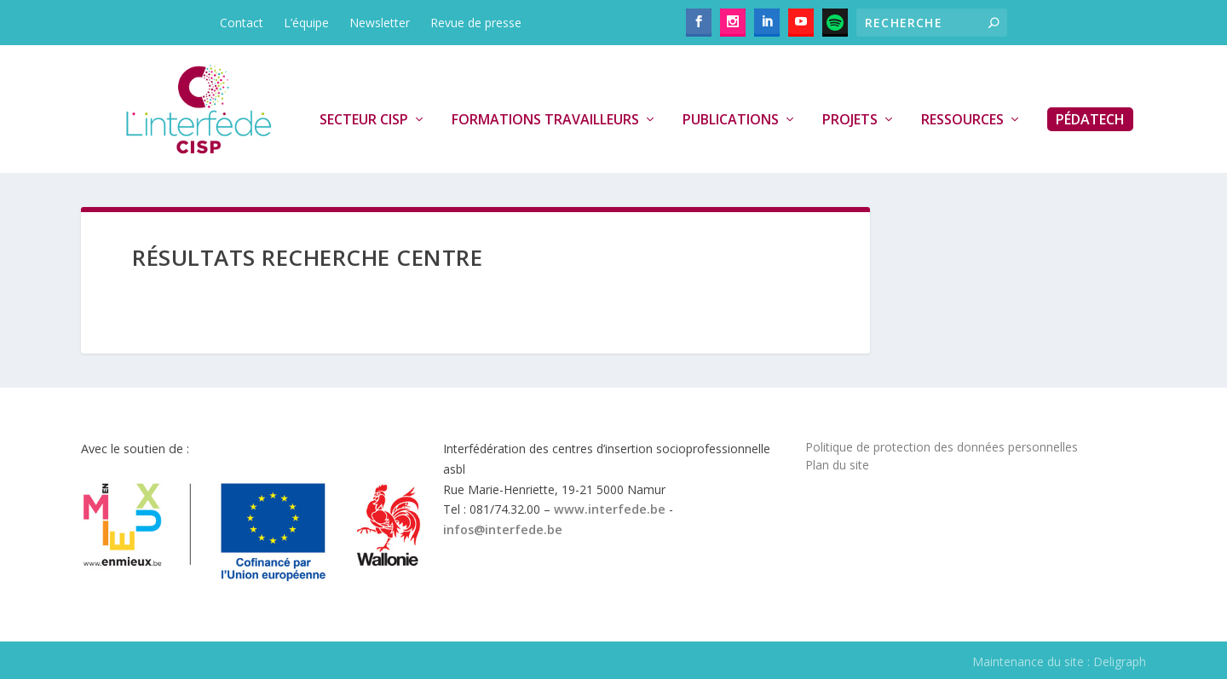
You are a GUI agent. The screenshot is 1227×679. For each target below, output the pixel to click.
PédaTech (1090, 119)
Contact (241, 22)
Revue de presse (475, 22)
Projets (850, 120)
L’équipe (306, 22)
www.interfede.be (609, 509)
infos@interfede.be (502, 529)
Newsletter (379, 22)
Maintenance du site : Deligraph (1059, 661)
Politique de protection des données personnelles (941, 447)
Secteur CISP (364, 120)
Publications (731, 120)
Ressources (962, 120)
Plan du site (837, 465)
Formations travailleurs (545, 120)
